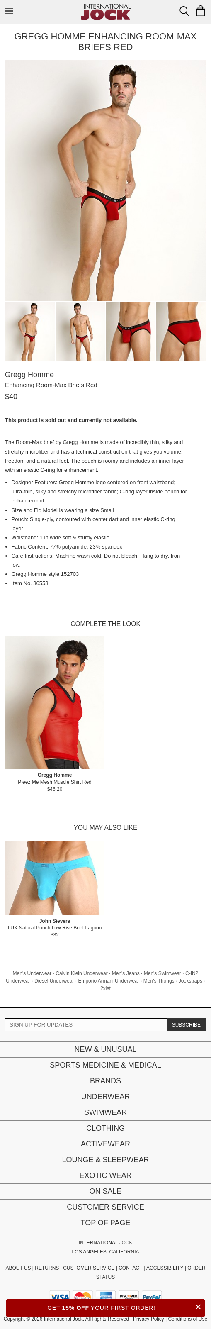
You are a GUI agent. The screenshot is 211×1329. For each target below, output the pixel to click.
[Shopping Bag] (200, 10)
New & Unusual (105, 1049)
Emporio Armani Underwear (108, 981)
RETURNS (47, 1268)
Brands (105, 1081)
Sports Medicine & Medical (105, 1065)
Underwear (105, 1096)
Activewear (105, 1144)
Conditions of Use (187, 1319)
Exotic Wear (105, 1175)
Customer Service (105, 1207)
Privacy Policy (148, 1319)
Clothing (105, 1128)
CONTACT (130, 1268)
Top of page (105, 1223)
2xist (105, 988)
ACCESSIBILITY (164, 1268)
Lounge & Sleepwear (105, 1160)
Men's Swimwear (162, 973)
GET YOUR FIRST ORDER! (126, 1306)
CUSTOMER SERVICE (88, 1268)
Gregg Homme (29, 375)
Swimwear (105, 1112)
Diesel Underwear (54, 981)
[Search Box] (184, 11)
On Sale (105, 1191)
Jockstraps (190, 981)
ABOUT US (18, 1268)
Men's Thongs (159, 981)
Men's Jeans (126, 973)
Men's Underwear (32, 973)
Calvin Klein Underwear (81, 973)
